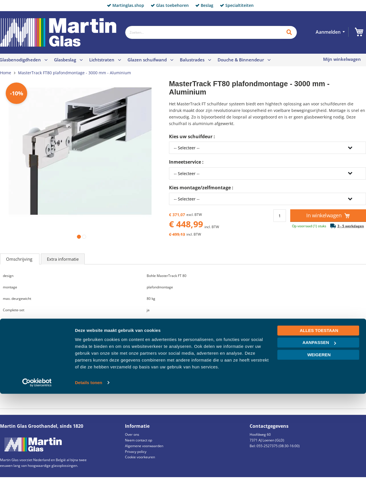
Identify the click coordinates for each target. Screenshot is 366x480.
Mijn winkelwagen (342, 59)
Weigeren (319, 441)
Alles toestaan (319, 416)
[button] (77, 235)
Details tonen (88, 468)
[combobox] (203, 32)
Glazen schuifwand (147, 60)
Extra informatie (63, 259)
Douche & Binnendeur (241, 60)
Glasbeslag (65, 60)
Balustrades (192, 60)
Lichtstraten (101, 60)
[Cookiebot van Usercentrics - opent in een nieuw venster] (37, 469)
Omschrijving (19, 259)
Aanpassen (319, 428)
